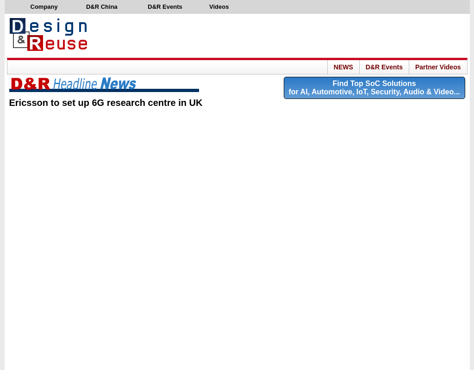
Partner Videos (438, 67)
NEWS (343, 67)
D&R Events (384, 67)
